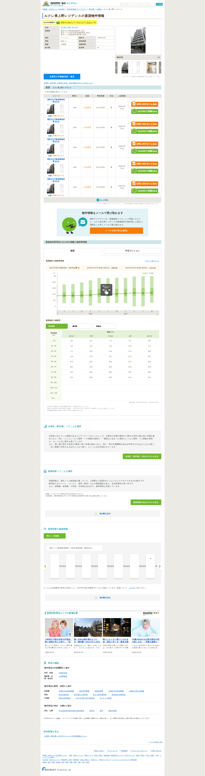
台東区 (99, 9)
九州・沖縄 (85, 762)
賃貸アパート (88, 755)
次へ (159, 566)
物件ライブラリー (105, 759)
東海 (67, 762)
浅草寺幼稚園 (84, 691)
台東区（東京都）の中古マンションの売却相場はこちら (65, 736)
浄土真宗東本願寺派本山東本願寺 (71, 711)
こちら (131, 588)
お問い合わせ (156, 751)
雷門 (101, 711)
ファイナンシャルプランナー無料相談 (124, 759)
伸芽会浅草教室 (65, 698)
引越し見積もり (85, 759)
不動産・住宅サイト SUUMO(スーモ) (54, 755)
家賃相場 (107, 755)
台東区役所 (63, 673)
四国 (75, 762)
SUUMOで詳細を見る (144, 111)
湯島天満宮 (112, 711)
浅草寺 (92, 711)
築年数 (74, 326)
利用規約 (124, 751)
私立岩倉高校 (64, 695)
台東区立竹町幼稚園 (116, 691)
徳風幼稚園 (99, 691)
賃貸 (88, 23)
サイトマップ (113, 751)
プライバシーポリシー (139, 751)
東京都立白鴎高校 (118, 695)
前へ (46, 566)
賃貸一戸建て (98, 755)
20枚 (50, 116)
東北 (49, 762)
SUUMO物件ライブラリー (77, 9)
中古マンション (130, 755)
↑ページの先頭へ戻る (156, 742)
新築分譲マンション (117, 755)
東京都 (91, 9)
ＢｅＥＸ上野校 (106, 698)
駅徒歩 (98, 326)
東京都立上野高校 (81, 695)
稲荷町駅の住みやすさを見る (146, 502)
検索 (160, 4)
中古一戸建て (150, 755)
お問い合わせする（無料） (144, 104)
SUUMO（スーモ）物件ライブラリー (60, 3)
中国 (79, 762)
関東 (53, 762)
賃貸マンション (78, 755)
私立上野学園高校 (100, 695)
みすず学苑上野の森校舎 (85, 698)
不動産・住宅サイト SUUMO (53, 9)
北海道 (44, 762)
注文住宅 (45, 759)
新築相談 (76, 759)
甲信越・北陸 (60, 762)
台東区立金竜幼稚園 (66, 691)
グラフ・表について (152, 261)
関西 (71, 762)
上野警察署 (63, 676)
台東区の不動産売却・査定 (62, 76)
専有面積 (51, 326)
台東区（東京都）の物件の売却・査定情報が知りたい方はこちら (68, 83)
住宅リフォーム (54, 759)
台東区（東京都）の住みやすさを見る (142, 456)
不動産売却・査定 (66, 759)
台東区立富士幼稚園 (136, 691)
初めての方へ (99, 751)
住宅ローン (94, 759)
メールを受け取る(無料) (116, 230)
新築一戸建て (140, 755)
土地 (157, 755)
